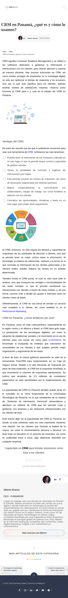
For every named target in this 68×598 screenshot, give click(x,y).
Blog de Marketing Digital (12, 7)
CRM (11, 52)
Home (4, 52)
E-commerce (34, 559)
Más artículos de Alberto (34, 533)
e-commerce (54, 340)
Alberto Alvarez (32, 38)
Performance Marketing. (14, 311)
